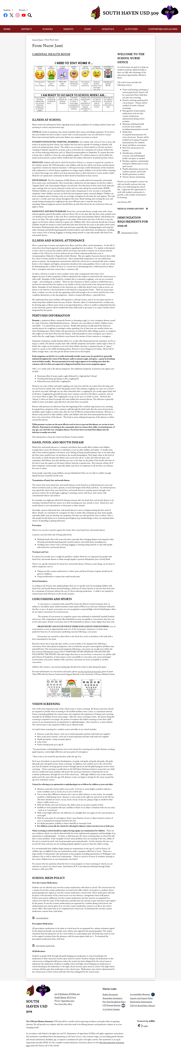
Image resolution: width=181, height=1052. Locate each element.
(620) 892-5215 (67, 1000)
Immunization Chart (129, 232)
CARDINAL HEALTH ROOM (51, 54)
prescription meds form (45, 945)
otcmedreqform (42, 918)
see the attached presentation (89, 671)
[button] (7, 28)
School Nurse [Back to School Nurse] (37, 39)
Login (142, 1025)
